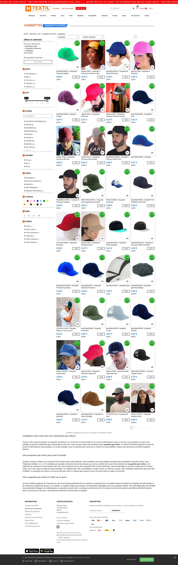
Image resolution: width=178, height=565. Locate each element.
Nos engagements (31, 522)
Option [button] (28, 172)
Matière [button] (28, 220)
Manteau (80, 15)
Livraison (56, 8)
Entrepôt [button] (29, 154)
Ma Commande (67, 8)
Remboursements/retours (34, 516)
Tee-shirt (43, 15)
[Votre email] (100, 509)
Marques (32, 15)
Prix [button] (27, 91)
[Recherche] (120, 8)
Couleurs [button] (29, 195)
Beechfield (43, 463)
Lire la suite (86, 557)
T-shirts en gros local (32, 525)
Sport (124, 15)
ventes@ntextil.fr (62, 511)
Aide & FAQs (29, 519)
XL (34, 214)
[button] (134, 8)
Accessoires (135, 15)
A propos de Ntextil (31, 504)
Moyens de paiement (32, 510)
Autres (147, 15)
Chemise (104, 15)
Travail (114, 15)
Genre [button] (27, 68)
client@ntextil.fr (62, 506)
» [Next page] (153, 35)
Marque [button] (28, 110)
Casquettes (92, 15)
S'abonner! (116, 509)
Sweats (53, 15)
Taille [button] (27, 210)
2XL (39, 214)
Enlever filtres (38, 61)
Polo (71, 15)
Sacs (62, 15)
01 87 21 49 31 (62, 516)
